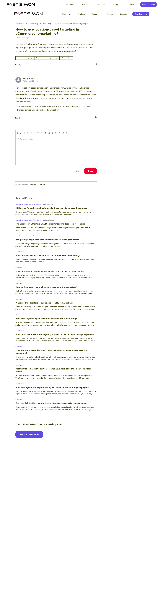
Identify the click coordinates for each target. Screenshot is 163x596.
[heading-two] (31, 133)
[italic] (21, 133)
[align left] (56, 133)
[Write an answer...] (96, 64)
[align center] (59, 133)
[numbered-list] (49, 133)
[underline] (24, 133)
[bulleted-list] (52, 133)
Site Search (19, 236)
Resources (19, 23)
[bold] (17, 133)
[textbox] (56, 150)
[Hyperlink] (42, 133)
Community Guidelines (37, 184)
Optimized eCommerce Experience (28, 204)
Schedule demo (141, 14)
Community (33, 23)
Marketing (46, 23)
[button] (45, 133)
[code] (35, 133)
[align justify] (66, 133)
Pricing (110, 14)
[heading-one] (27, 133)
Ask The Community (29, 434)
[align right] (63, 133)
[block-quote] (38, 133)
